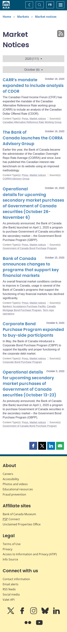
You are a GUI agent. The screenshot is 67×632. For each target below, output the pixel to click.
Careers (8, 474)
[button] (33, 446)
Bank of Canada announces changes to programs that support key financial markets (31, 267)
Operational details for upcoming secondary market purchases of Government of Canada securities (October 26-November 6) (33, 203)
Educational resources (18, 489)
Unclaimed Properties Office (22, 524)
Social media (11, 594)
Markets (23, 17)
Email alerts (10, 584)
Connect (11, 519)
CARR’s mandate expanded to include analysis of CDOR (33, 85)
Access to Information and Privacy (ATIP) (30, 554)
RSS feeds (9, 589)
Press (25, 118)
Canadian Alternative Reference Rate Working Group (32, 122)
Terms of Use (12, 544)
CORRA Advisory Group (16, 178)
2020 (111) (33, 59)
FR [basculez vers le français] (50, 5)
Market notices (45, 17)
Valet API (8, 600)
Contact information (16, 579)
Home (7, 17)
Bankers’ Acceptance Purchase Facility (24, 306)
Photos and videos (15, 484)
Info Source (10, 559)
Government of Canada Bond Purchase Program (30, 248)
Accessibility (11, 479)
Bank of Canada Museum (19, 514)
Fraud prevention (14, 494)
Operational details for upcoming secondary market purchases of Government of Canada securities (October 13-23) (29, 383)
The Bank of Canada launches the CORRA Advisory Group (33, 138)
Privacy (7, 549)
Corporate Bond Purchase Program (22, 362)
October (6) (33, 70)
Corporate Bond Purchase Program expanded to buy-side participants (33, 329)
